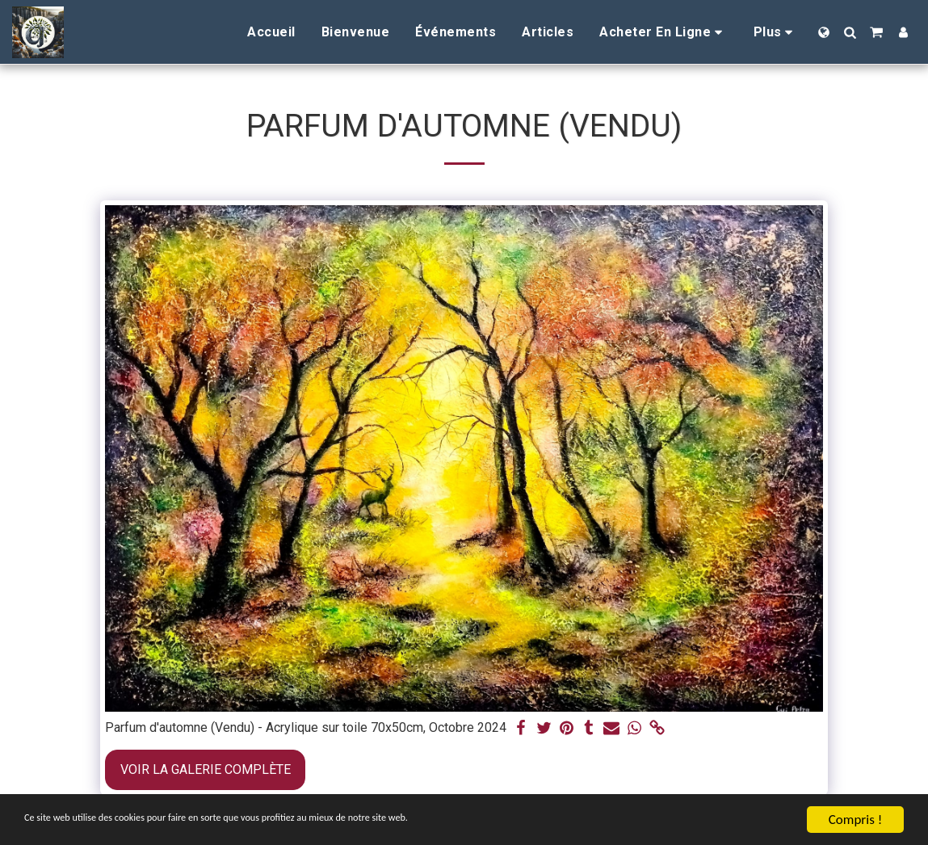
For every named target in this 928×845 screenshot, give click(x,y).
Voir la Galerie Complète (205, 769)
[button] (850, 32)
